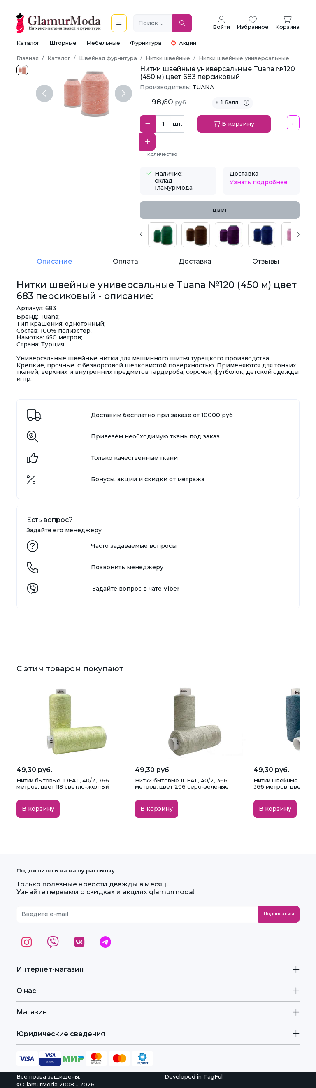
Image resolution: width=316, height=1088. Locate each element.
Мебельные (103, 42)
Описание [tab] (54, 261)
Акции (183, 42)
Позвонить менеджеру (127, 567)
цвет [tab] (219, 209)
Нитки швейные (168, 58)
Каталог (28, 42)
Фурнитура (145, 42)
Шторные (63, 42)
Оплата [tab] (125, 261)
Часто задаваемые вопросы (134, 546)
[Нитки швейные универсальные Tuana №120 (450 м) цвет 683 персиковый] (84, 130)
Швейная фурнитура (108, 58)
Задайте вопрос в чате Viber (136, 588)
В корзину (234, 124)
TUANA (203, 87)
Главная (27, 58)
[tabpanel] (220, 234)
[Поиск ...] (153, 23)
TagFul (213, 1076)
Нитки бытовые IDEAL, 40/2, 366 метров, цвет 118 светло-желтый (62, 783)
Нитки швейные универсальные (244, 58)
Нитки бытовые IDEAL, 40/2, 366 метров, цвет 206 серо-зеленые (182, 783)
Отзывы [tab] (265, 261)
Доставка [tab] (195, 261)
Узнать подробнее (259, 182)
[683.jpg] (22, 70)
